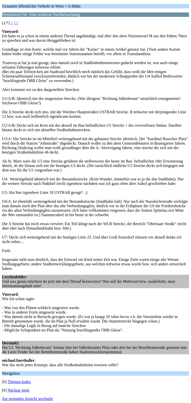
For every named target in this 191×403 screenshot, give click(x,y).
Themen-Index (19, 382)
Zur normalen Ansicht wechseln (27, 399)
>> (16, 23)
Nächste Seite (19, 390)
